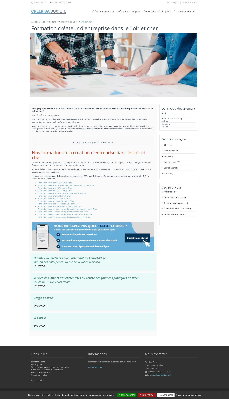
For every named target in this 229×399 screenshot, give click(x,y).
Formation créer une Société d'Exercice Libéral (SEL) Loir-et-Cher (66, 185)
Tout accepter (126, 395)
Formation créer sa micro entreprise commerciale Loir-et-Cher (65, 214)
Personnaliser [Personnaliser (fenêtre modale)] (166, 395)
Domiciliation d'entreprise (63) (177, 208)
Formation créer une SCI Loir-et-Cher (54, 198)
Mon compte (172, 2)
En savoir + (40, 266)
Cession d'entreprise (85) (175, 214)
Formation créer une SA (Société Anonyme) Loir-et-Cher (62, 193)
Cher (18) (168, 145)
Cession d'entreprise (184, 11)
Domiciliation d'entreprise (157, 11)
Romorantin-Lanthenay (172, 118)
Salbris (165, 121)
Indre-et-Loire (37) (172, 162)
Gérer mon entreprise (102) (176, 203)
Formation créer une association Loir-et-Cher (57, 203)
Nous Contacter (95, 367)
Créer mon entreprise (104, 11)
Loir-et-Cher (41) (171, 167)
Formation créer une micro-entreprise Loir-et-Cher (60, 206)
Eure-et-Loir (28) (171, 150)
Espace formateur (190, 2)
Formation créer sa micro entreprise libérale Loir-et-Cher (63, 211)
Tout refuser (146, 395)
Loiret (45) (168, 173)
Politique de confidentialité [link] (189, 395)
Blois (164, 113)
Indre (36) (168, 156)
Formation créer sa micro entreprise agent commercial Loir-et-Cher (67, 209)
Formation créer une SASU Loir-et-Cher (55, 190)
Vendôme (166, 124)
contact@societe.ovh (162, 375)
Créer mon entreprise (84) (175, 197)
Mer (163, 115)
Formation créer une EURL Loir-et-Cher (55, 188)
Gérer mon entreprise (129, 11)
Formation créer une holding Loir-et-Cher (56, 201)
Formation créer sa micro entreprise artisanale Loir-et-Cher (64, 217)
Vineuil (165, 126)
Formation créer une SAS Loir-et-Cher (54, 196)
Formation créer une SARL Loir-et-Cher (55, 182)
